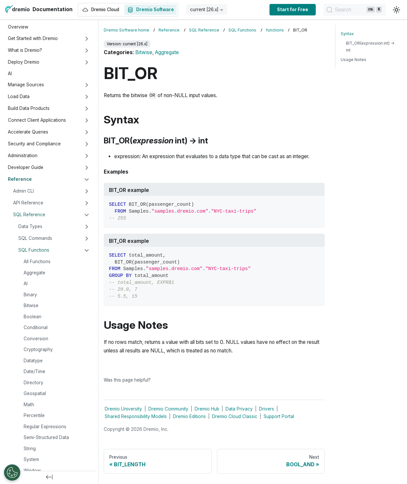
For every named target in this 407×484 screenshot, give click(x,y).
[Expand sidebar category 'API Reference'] (87, 203)
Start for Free (289, 9)
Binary (30, 294)
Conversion (36, 338)
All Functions (37, 261)
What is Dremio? (25, 50)
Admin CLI (23, 191)
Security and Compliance (34, 143)
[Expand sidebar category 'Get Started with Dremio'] (87, 38)
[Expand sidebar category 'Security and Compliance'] (87, 144)
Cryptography (38, 349)
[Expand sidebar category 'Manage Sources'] (87, 85)
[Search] (353, 10)
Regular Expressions (45, 426)
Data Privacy (239, 408)
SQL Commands (35, 238)
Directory (33, 382)
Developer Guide (25, 167)
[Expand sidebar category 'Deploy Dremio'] (87, 62)
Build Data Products (29, 108)
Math (29, 404)
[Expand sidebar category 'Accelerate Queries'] (87, 132)
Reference (20, 179)
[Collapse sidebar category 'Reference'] (87, 179)
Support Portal (279, 416)
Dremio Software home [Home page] (126, 30)
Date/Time (34, 371)
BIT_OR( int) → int (370, 47)
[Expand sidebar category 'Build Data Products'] (87, 108)
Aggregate (34, 272)
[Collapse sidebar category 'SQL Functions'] (87, 250)
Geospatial (35, 393)
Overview (18, 27)
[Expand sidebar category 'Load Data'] (87, 97)
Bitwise (31, 305)
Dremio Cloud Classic (234, 416)
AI (10, 73)
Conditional (36, 327)
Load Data (19, 96)
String (30, 448)
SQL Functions (33, 250)
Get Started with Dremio (33, 38)
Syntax (347, 33)
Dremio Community (168, 408)
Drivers (266, 408)
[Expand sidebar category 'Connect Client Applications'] (87, 120)
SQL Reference (29, 214)
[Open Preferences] (12, 472)
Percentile (34, 415)
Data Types (30, 226)
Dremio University (123, 408)
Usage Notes (353, 59)
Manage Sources (26, 84)
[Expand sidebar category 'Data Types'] (87, 226)
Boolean (32, 316)
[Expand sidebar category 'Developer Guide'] (87, 167)
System (31, 459)
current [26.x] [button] (204, 9)
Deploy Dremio (23, 62)
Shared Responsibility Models (136, 416)
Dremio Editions (189, 416)
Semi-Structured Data (46, 437)
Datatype (33, 360)
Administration (22, 155)
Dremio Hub (207, 408)
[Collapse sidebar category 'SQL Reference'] (87, 215)
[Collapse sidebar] (49, 477)
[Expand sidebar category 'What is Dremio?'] (87, 50)
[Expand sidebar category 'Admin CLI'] (87, 191)
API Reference (28, 202)
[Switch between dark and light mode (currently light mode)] (396, 10)
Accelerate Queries (28, 132)
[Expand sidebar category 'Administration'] (87, 156)
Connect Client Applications (37, 120)
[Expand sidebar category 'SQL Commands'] (87, 238)
